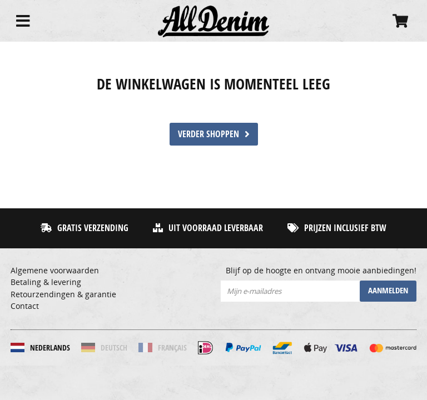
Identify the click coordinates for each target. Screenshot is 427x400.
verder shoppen (214, 134)
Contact (25, 306)
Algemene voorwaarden (55, 271)
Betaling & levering (46, 282)
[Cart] (400, 21)
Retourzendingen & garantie (63, 294)
